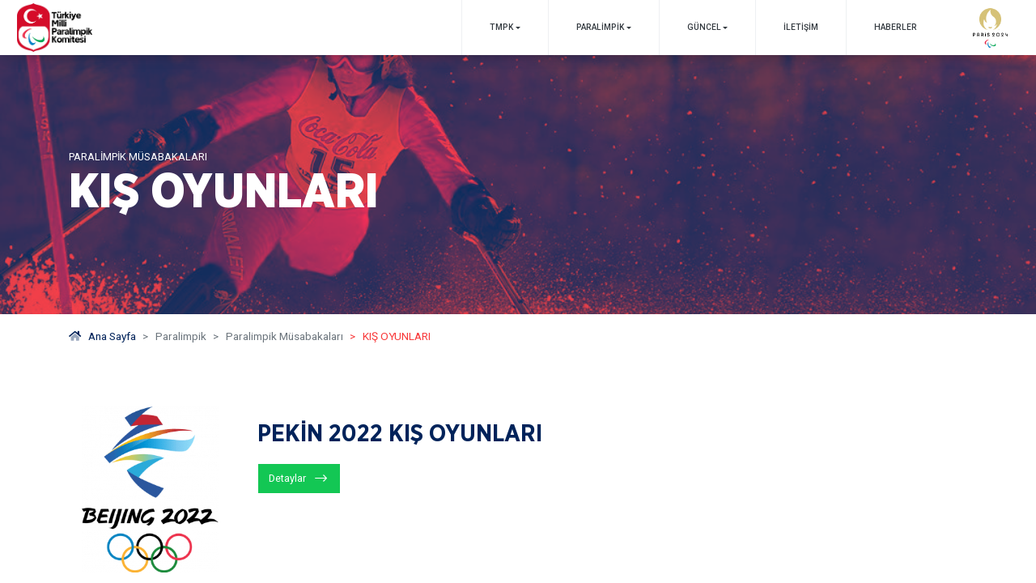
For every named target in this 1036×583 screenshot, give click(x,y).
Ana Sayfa (102, 336)
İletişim (800, 27)
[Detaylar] (299, 478)
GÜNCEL (704, 27)
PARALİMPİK (600, 27)
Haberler (895, 27)
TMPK (501, 27)
